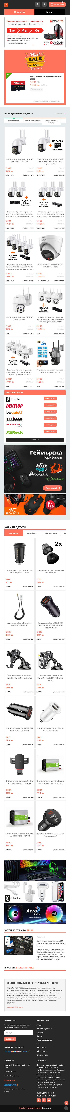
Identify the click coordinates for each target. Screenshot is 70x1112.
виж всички (60, 114)
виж (50, 398)
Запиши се (10, 1039)
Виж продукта (36, 89)
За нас (39, 1025)
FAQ (38, 1044)
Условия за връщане (44, 1040)
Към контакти (10, 1080)
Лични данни (41, 1047)
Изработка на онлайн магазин (30, 1108)
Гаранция (40, 1032)
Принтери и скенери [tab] (51, 533)
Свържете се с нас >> (15, 1007)
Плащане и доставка (44, 1029)
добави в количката (28, 175)
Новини (39, 1036)
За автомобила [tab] (13, 533)
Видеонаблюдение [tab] (13, 121)
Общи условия (42, 1051)
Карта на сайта (42, 1055)
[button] (33, 45)
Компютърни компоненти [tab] (32, 121)
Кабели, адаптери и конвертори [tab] (51, 122)
